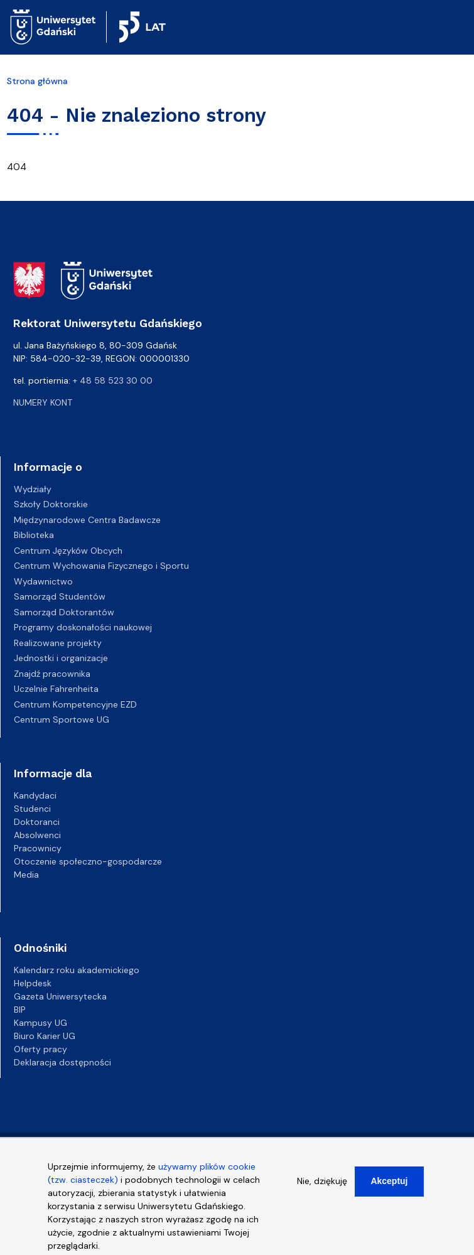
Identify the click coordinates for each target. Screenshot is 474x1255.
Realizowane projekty (58, 643)
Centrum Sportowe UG (61, 719)
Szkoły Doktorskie (51, 504)
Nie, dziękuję (322, 1188)
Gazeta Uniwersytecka (60, 996)
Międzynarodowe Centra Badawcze (87, 519)
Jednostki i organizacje (61, 658)
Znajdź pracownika (52, 673)
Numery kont (42, 402)
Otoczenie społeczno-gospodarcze (88, 861)
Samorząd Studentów (59, 596)
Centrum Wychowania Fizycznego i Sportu (101, 565)
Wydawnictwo (43, 581)
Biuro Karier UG (44, 1036)
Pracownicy (38, 848)
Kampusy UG (40, 1022)
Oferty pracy (40, 1049)
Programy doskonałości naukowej (83, 627)
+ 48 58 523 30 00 (113, 380)
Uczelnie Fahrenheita (56, 688)
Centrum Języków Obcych (68, 550)
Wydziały (32, 489)
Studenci (32, 808)
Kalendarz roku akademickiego (76, 970)
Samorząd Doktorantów (64, 612)
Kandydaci (35, 795)
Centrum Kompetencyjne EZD (75, 704)
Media (26, 874)
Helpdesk (32, 983)
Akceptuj (388, 1188)
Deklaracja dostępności (62, 1062)
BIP (20, 1009)
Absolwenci (37, 835)
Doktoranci (37, 821)
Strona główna (37, 81)
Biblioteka (34, 535)
